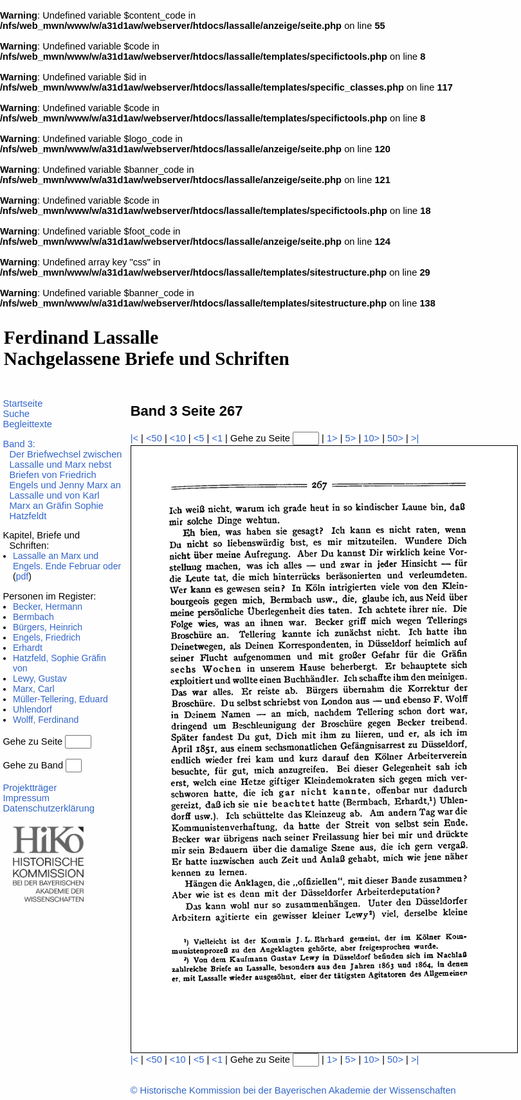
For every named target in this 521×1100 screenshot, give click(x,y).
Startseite (22, 403)
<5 (199, 438)
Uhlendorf (32, 709)
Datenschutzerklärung (49, 808)
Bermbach (33, 617)
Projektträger (30, 788)
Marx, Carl (34, 689)
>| (415, 438)
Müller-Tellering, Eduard (60, 699)
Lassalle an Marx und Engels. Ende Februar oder (67, 561)
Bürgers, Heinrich (47, 627)
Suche (16, 414)
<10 (178, 438)
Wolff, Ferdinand (45, 719)
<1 (217, 438)
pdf (22, 576)
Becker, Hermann (47, 606)
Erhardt (27, 648)
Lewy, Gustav (40, 678)
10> (371, 438)
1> (332, 438)
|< (134, 438)
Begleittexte (27, 424)
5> (350, 438)
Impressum (26, 798)
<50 (154, 438)
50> (395, 438)
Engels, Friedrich (46, 637)
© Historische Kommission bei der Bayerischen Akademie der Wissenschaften (293, 1090)
